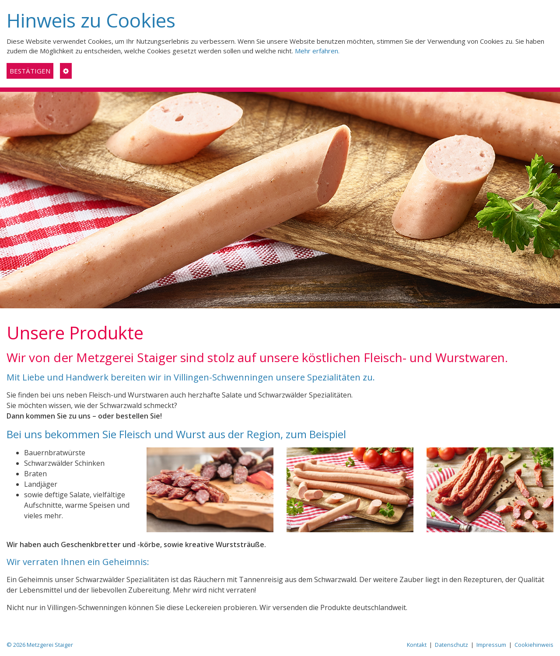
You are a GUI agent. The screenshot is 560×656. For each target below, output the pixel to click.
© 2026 (40, 645)
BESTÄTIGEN (30, 70)
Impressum (491, 645)
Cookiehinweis (533, 645)
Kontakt (417, 645)
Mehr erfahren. (317, 50)
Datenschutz (451, 645)
